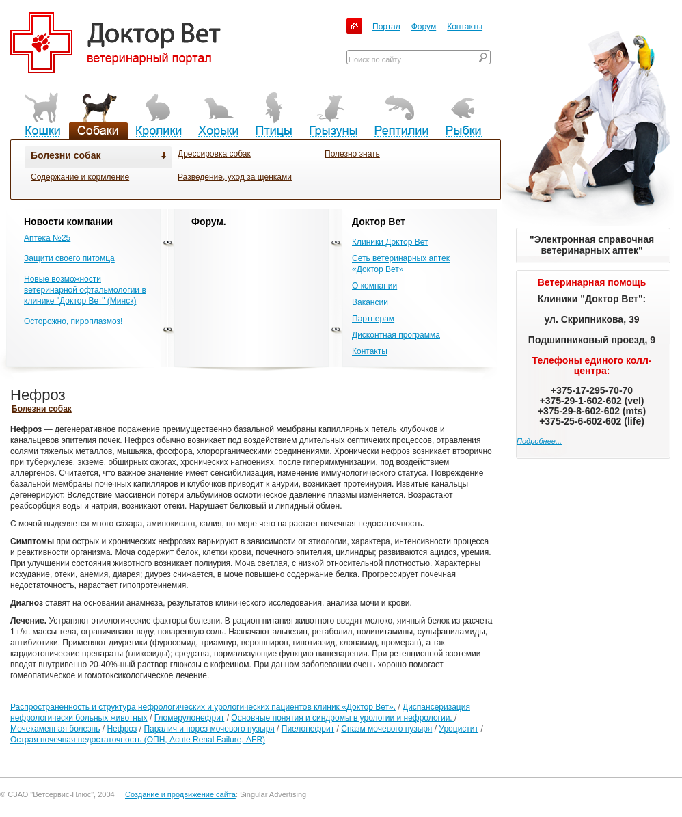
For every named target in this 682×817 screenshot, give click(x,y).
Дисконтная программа (396, 335)
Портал (386, 26)
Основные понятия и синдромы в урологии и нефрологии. (342, 718)
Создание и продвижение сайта (180, 794)
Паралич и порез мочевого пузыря (209, 729)
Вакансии (370, 302)
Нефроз (122, 729)
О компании (374, 286)
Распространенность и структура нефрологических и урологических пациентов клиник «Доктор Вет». (203, 707)
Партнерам (373, 318)
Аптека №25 (47, 238)
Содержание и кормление (80, 177)
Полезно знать (352, 154)
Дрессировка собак (214, 154)
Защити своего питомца (69, 258)
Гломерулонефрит (189, 718)
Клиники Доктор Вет (390, 242)
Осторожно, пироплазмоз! (73, 321)
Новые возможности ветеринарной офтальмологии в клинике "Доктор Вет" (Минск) (85, 290)
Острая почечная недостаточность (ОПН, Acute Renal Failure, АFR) (137, 740)
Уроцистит (458, 729)
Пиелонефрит (308, 729)
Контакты (464, 26)
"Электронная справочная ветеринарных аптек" (592, 245)
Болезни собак (65, 155)
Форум (423, 26)
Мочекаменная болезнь (55, 729)
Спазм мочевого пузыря (386, 729)
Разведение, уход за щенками (235, 177)
